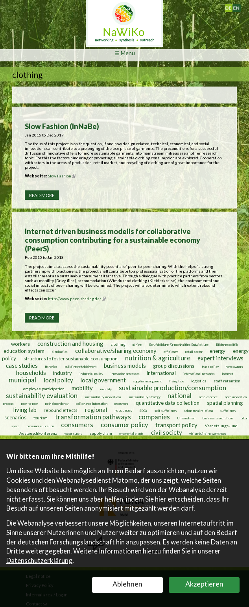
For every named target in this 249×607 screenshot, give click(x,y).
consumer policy (124, 424)
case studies (22, 365)
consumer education (40, 426)
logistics (198, 380)
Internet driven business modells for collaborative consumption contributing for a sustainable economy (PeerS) (112, 240)
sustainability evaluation (41, 395)
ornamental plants (131, 433)
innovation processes (125, 373)
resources (123, 410)
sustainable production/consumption (172, 387)
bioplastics (60, 351)
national (180, 395)
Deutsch (232, 6)
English (239, 6)
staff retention (227, 380)
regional (96, 409)
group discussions (173, 365)
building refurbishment (80, 366)
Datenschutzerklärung (39, 560)
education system (24, 350)
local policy (58, 379)
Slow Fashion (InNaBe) (62, 126)
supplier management (147, 381)
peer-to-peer (29, 403)
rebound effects (60, 409)
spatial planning (225, 402)
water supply (73, 433)
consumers (77, 424)
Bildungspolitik (227, 344)
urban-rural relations (198, 410)
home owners (234, 366)
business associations (218, 418)
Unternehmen (186, 418)
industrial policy (91, 373)
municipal (22, 380)
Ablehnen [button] (127, 583)
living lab (25, 409)
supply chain (101, 432)
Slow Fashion (62, 175)
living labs (176, 381)
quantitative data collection (167, 402)
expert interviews (220, 357)
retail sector (194, 351)
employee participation (44, 388)
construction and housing (70, 343)
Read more (41, 195)
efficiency (171, 351)
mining (137, 344)
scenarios (15, 417)
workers (20, 343)
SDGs (143, 410)
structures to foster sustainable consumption (71, 358)
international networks (199, 373)
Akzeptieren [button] (204, 583)
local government (103, 379)
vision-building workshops (207, 433)
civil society (166, 431)
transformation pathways (93, 417)
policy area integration (91, 403)
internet (227, 373)
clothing (118, 343)
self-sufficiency (166, 410)
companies (154, 417)
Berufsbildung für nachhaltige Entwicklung (178, 344)
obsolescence (208, 397)
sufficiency (228, 410)
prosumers (121, 403)
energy (217, 350)
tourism (40, 417)
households (31, 372)
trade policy (210, 366)
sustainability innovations (103, 397)
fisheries (51, 366)
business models (125, 365)
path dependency (56, 403)
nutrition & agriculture (157, 358)
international (161, 372)
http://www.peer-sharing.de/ (77, 298)
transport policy (176, 424)
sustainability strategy (144, 397)
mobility (82, 387)
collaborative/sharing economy (116, 350)
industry (62, 372)
